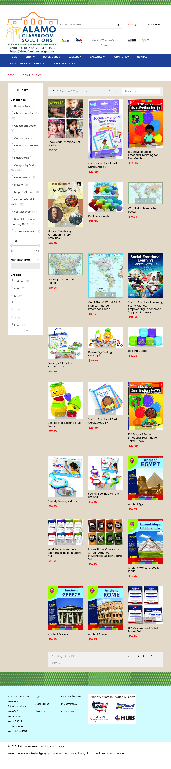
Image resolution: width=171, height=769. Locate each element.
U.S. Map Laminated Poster (61, 281)
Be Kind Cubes (137, 351)
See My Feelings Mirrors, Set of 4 (103, 495)
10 (151, 656)
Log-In (38, 696)
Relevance (141, 90)
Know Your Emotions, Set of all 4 (64, 143)
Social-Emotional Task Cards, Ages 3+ (103, 165)
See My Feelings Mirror (62, 501)
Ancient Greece (58, 634)
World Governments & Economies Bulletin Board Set (64, 553)
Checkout (40, 711)
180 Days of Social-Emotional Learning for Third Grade (143, 437)
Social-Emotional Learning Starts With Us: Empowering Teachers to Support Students (145, 307)
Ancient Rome (97, 634)
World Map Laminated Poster (142, 210)
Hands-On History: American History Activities (60, 234)
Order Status (42, 704)
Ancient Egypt (137, 504)
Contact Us (67, 711)
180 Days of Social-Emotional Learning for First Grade (143, 155)
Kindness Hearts (98, 216)
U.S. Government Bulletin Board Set (144, 629)
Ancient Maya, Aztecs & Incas (143, 569)
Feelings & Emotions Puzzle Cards (61, 364)
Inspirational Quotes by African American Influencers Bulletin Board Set (105, 554)
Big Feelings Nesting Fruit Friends (64, 424)
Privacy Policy (69, 704)
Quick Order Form (71, 696)
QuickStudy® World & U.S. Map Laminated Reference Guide (104, 305)
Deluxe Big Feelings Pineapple (100, 353)
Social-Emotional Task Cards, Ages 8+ (103, 421)
